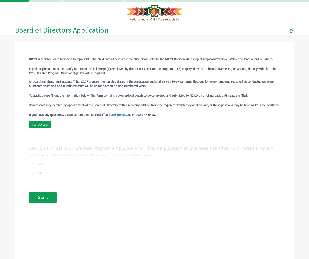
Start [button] (43, 197)
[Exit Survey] (291, 31)
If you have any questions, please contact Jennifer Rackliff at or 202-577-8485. (92, 115)
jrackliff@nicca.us (120, 115)
